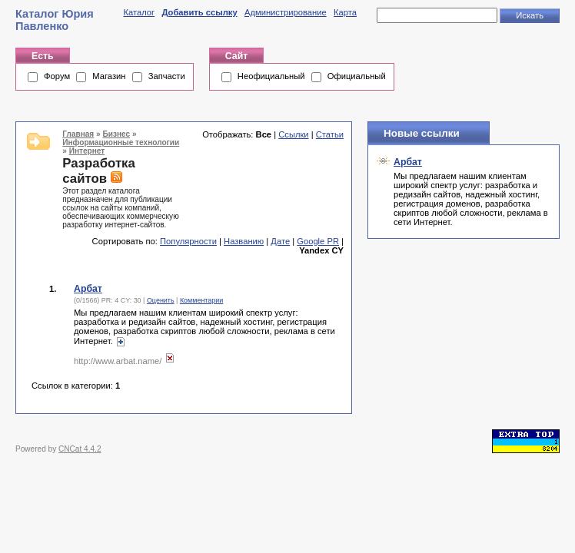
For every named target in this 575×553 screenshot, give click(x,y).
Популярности (188, 241)
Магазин (108, 76)
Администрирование (285, 12)
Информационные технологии (120, 142)
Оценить (160, 300)
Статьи (330, 134)
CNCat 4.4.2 (79, 449)
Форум (57, 76)
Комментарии (201, 300)
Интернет (87, 151)
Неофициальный (271, 76)
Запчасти (166, 76)
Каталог (139, 12)
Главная (78, 134)
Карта (345, 12)
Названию (244, 241)
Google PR (318, 241)
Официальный (356, 76)
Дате (280, 241)
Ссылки (293, 134)
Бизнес (116, 134)
